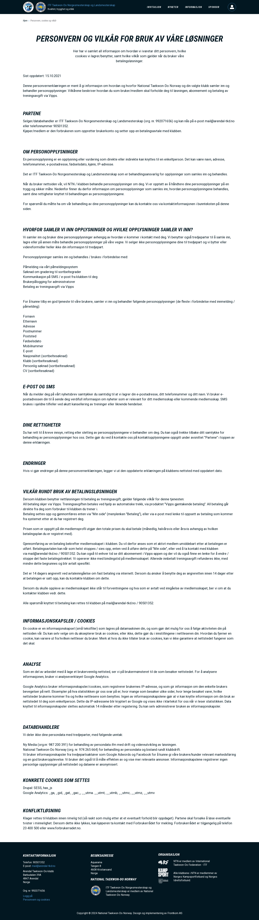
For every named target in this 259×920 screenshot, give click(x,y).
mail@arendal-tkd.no (43, 866)
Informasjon (193, 7)
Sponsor (214, 7)
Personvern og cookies (36, 899)
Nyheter (173, 7)
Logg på (232, 7)
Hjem (25, 20)
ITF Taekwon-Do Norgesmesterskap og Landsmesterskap (81, 5)
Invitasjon (154, 7)
